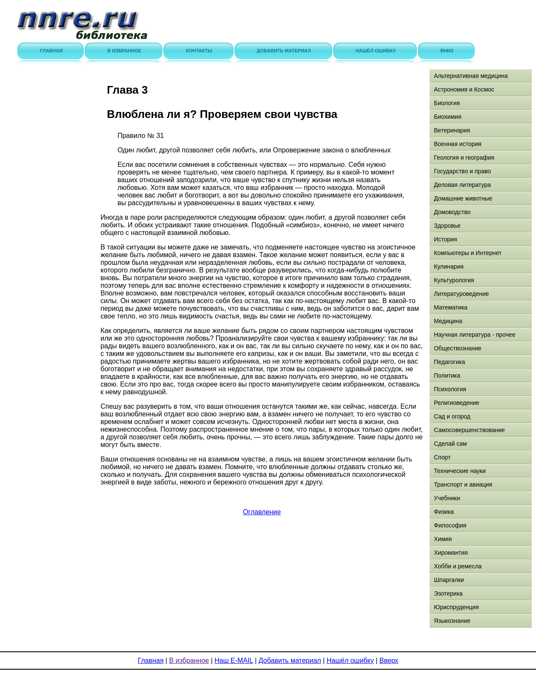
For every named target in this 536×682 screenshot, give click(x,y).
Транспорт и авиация (463, 484)
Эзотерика (448, 593)
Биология (447, 103)
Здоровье (447, 225)
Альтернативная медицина (471, 75)
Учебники (447, 498)
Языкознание (452, 620)
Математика (451, 307)
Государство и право (462, 171)
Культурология (454, 280)
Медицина (448, 321)
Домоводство (452, 212)
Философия (450, 525)
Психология (450, 389)
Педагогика (449, 361)
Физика (444, 511)
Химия (443, 539)
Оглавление (262, 512)
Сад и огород (452, 416)
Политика (447, 375)
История (445, 239)
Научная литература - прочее (474, 334)
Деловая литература (462, 184)
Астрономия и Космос (464, 89)
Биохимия (447, 116)
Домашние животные (463, 198)
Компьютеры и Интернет (468, 252)
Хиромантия (451, 552)
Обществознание (458, 348)
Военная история (458, 143)
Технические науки (460, 470)
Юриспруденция (456, 607)
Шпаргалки (449, 579)
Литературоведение (461, 293)
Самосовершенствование (469, 430)
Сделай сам (450, 443)
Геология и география (464, 157)
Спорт (442, 457)
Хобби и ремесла (458, 566)
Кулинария (449, 266)
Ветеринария (452, 130)
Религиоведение (456, 402)
